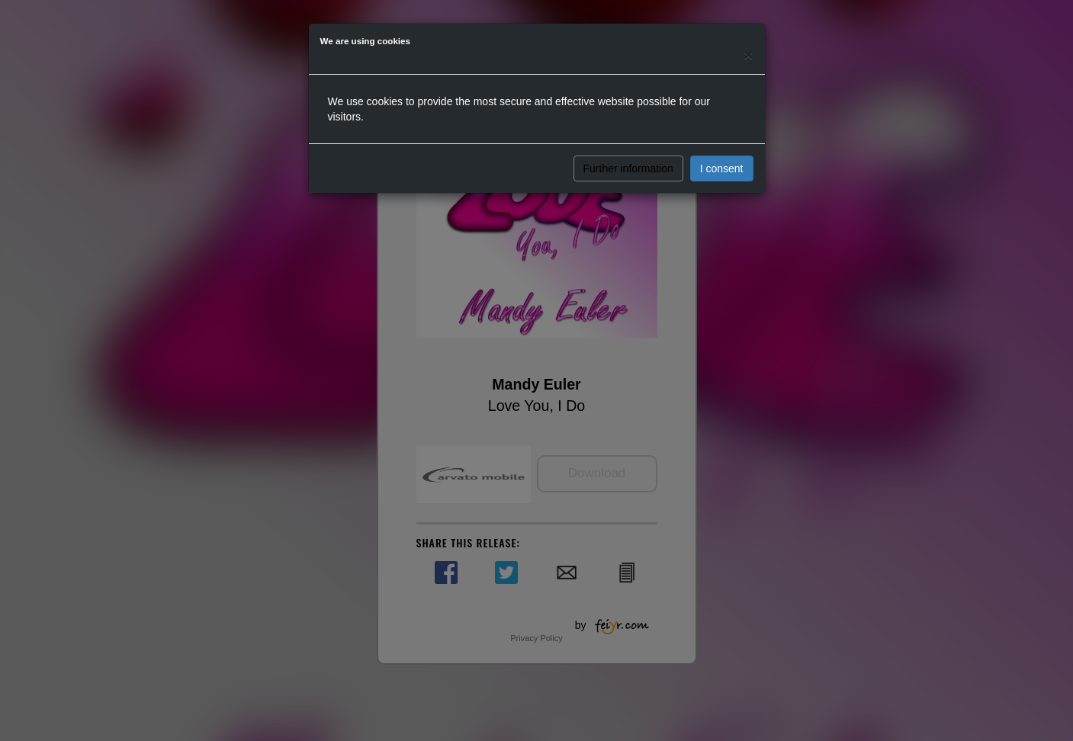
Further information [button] (628, 168)
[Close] (748, 55)
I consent (722, 168)
